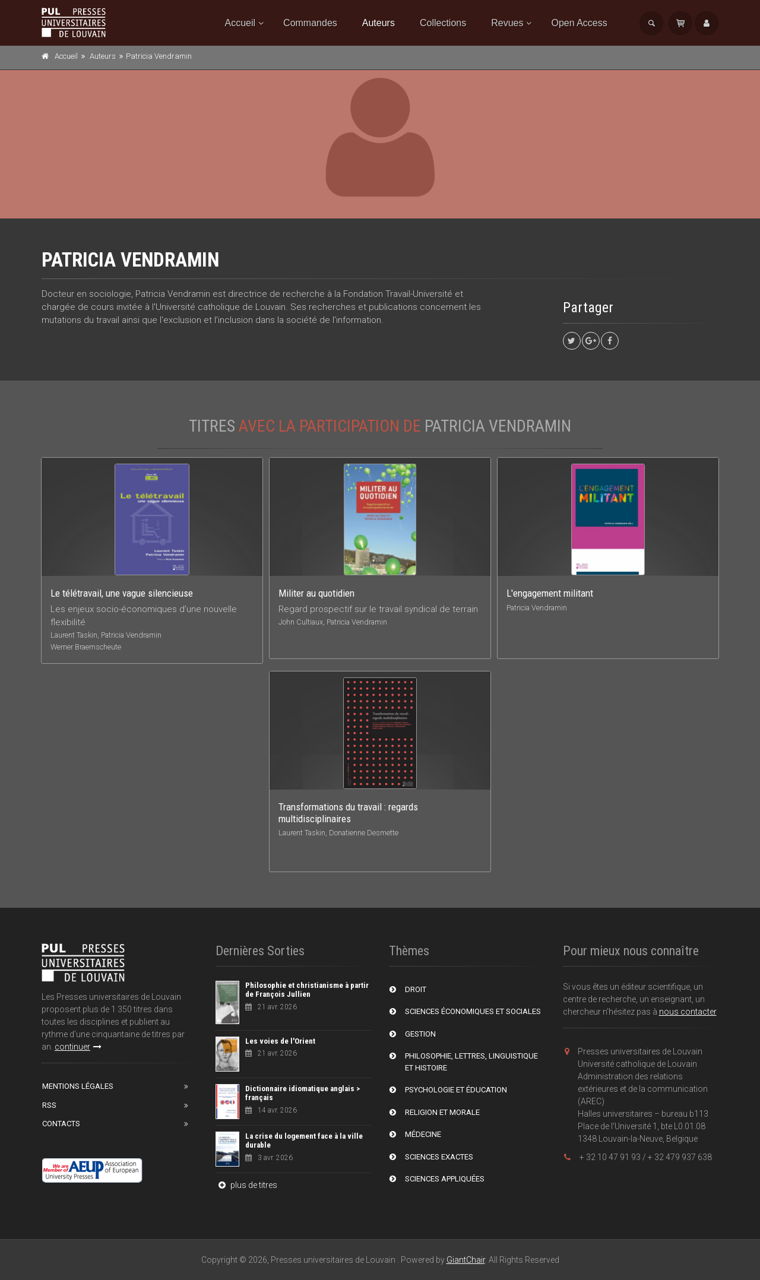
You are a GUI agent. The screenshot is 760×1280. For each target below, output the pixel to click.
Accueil (240, 23)
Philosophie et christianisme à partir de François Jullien (307, 990)
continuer (78, 1046)
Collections (443, 23)
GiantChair (465, 1260)
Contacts (61, 1123)
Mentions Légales (77, 1086)
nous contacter (688, 1011)
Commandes (310, 23)
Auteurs (378, 23)
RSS (49, 1105)
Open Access (579, 23)
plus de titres (246, 1185)
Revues (507, 23)
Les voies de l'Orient (280, 1041)
